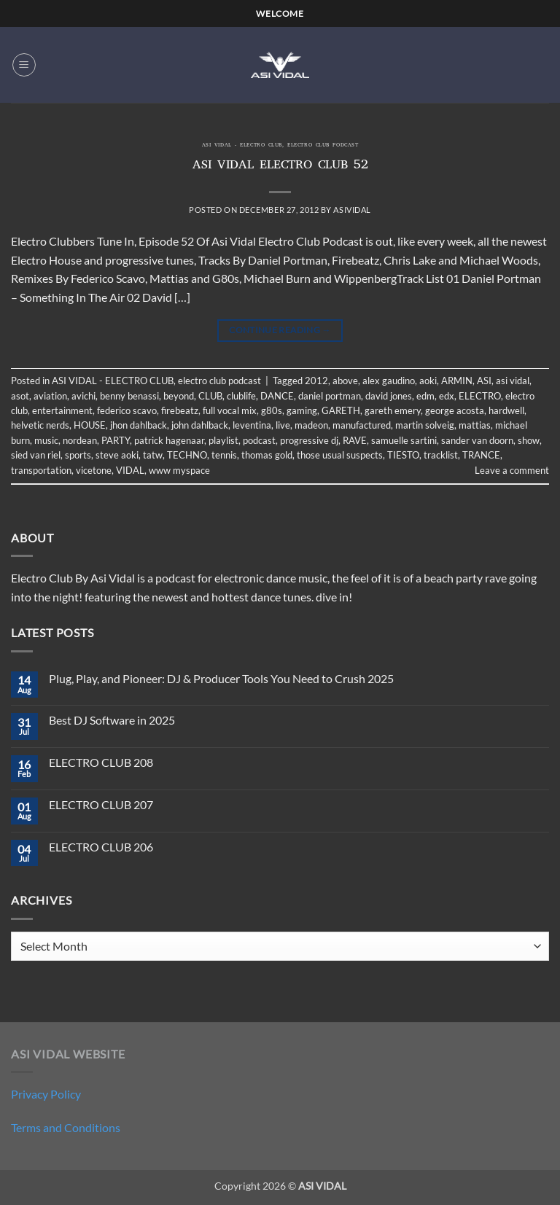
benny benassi (129, 396)
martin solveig (424, 425)
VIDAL (130, 470)
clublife (241, 396)
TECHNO (187, 455)
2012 (316, 380)
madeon (311, 425)
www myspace (179, 470)
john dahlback (199, 425)
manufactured (361, 425)
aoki (428, 380)
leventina (252, 425)
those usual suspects (340, 455)
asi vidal (512, 380)
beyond (178, 396)
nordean (80, 440)
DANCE (277, 396)
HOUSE (90, 425)
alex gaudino (388, 380)
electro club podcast (322, 145)
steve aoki (117, 455)
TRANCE (481, 455)
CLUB (210, 396)
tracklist (441, 455)
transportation (41, 470)
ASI (484, 380)
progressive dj (309, 440)
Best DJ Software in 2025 (112, 720)
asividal (351, 209)
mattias (475, 425)
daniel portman (329, 396)
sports (78, 455)
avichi (83, 396)
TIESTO (403, 455)
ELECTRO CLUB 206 (101, 847)
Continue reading (280, 330)
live (283, 425)
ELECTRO (480, 396)
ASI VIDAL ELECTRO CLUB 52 (280, 166)
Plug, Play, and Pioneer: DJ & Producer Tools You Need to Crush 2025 (221, 678)
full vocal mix (230, 410)
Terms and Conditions (65, 1127)
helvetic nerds (40, 425)
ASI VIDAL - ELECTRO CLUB (242, 145)
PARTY (115, 440)
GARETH (341, 410)
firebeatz (179, 410)
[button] (24, 65)
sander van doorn (477, 440)
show (529, 440)
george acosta (454, 410)
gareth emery (393, 410)
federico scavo (127, 410)
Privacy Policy (46, 1094)
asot (20, 396)
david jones (388, 396)
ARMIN (456, 380)
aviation (50, 396)
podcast (259, 440)
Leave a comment (512, 470)
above (345, 380)
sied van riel (36, 455)
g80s (271, 410)
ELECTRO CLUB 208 (101, 762)
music (46, 440)
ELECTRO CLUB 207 (101, 804)
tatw (153, 455)
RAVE (355, 440)
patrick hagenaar (169, 440)
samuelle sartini (404, 440)
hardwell (506, 410)
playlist (223, 440)
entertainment (62, 410)
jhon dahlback (138, 425)
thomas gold (266, 455)
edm (425, 396)
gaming (302, 410)
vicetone (94, 470)
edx (446, 396)
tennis (224, 455)
